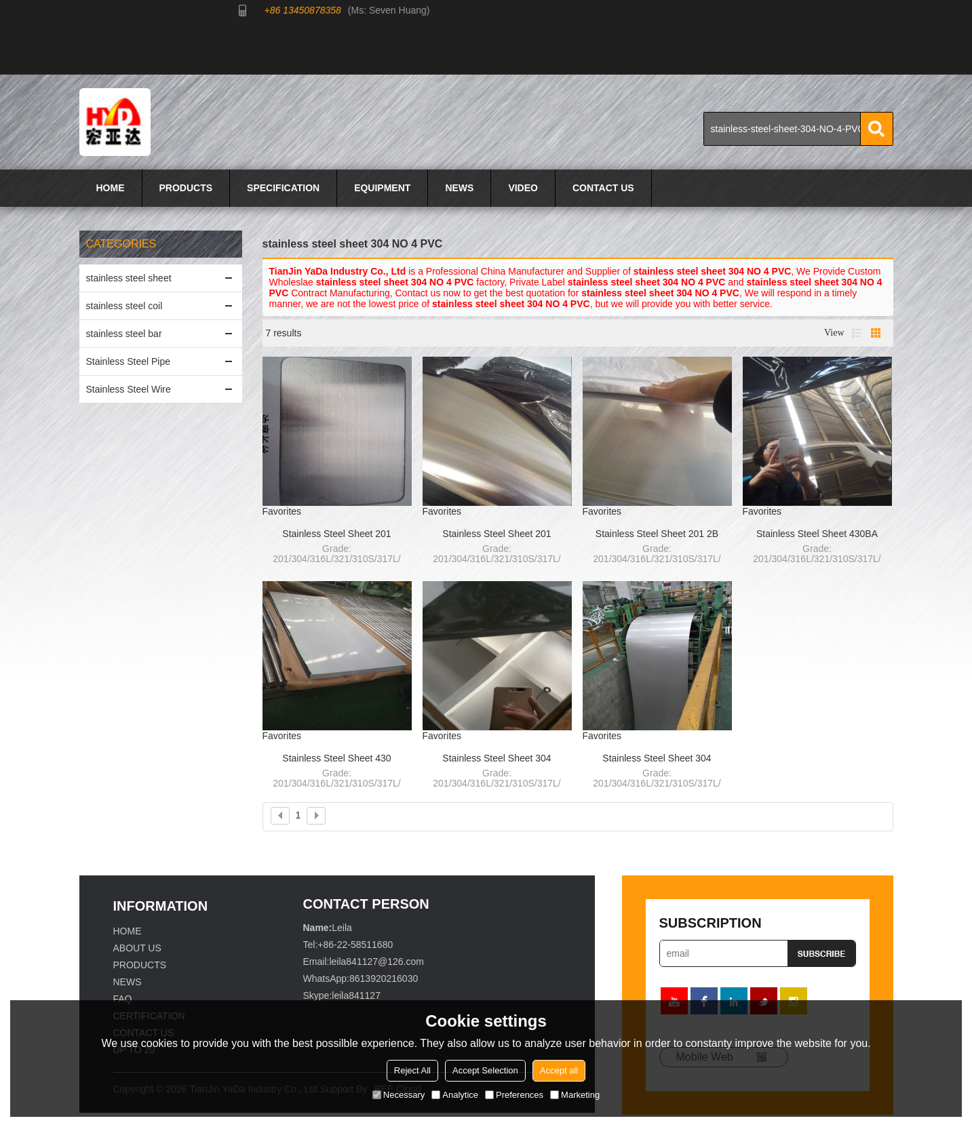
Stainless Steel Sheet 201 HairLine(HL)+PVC (336, 534)
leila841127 (356, 995)
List (856, 333)
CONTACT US (603, 187)
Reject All (412, 1070)
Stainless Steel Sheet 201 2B (657, 533)
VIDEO (523, 187)
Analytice (454, 1095)
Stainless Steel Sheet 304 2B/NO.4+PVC (656, 759)
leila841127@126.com (376, 961)
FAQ (122, 998)
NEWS (459, 187)
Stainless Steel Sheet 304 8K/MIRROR (496, 759)
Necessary (398, 1095)
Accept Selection (485, 1070)
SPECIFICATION (283, 187)
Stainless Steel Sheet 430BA (817, 533)
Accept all (559, 1070)
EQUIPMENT (382, 187)
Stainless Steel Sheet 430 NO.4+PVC (336, 759)
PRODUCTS (186, 187)
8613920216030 (383, 978)
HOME (110, 187)
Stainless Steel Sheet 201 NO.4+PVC (496, 534)
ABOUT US (137, 948)
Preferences (514, 1095)
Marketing (575, 1095)
